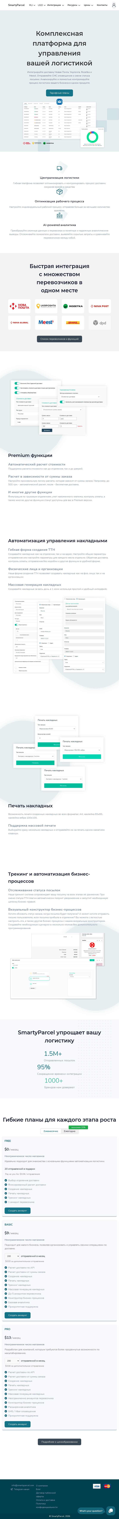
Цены (89, 5)
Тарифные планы (59, 93)
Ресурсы (74, 5)
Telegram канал (21, 1489)
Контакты (102, 5)
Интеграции (55, 5)
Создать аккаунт (17, 1210)
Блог (38, 1489)
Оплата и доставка (45, 1500)
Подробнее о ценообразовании (59, 1442)
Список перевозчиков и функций (59, 339)
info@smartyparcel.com (23, 1485)
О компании (42, 1485)
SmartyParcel (16, 5)
